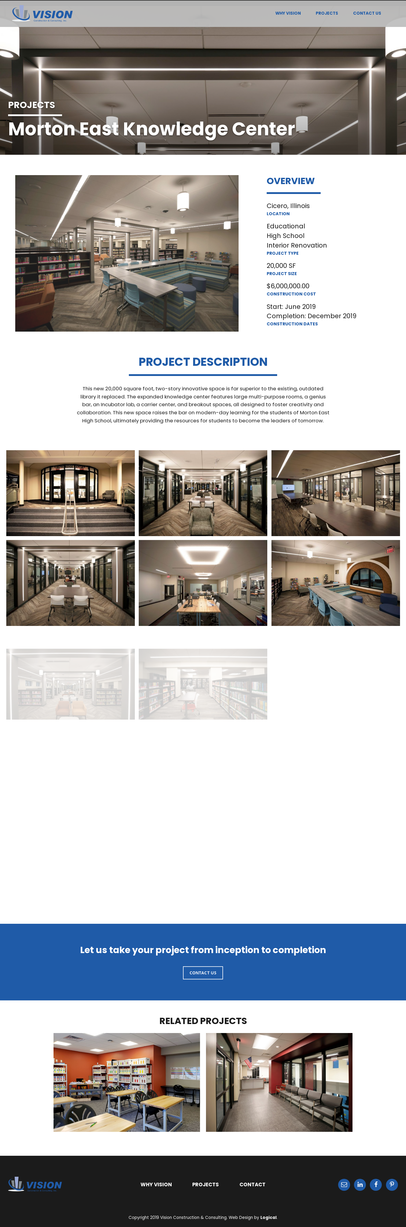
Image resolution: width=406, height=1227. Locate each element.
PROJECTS (327, 13)
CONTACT (252, 1184)
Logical (268, 1217)
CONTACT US (367, 13)
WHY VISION (288, 13)
